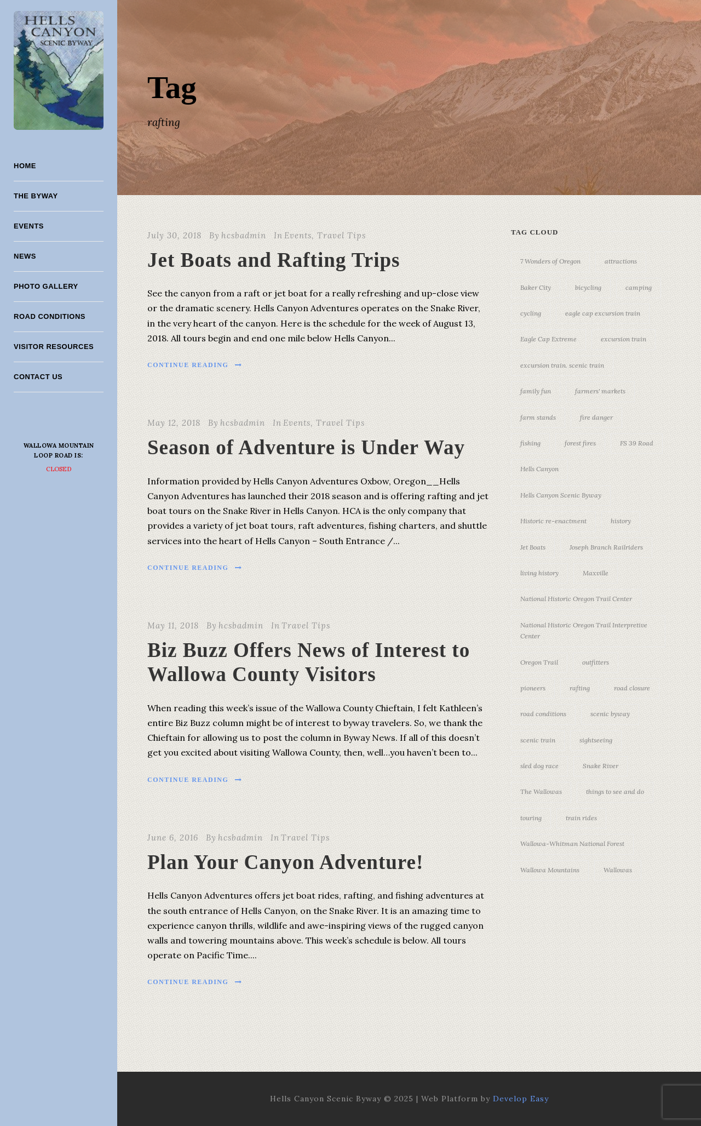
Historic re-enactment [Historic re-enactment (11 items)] (553, 521)
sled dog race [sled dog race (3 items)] (539, 766)
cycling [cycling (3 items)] (530, 313)
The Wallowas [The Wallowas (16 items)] (541, 791)
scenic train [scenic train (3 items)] (537, 740)
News (25, 256)
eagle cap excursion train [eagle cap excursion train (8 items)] (602, 313)
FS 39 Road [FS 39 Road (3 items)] (636, 443)
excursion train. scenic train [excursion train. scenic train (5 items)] (562, 365)
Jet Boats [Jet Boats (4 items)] (532, 547)
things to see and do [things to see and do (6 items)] (615, 791)
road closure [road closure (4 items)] (632, 688)
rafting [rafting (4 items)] (580, 688)
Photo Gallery (46, 286)
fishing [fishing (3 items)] (530, 443)
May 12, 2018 (173, 423)
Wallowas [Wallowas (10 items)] (618, 870)
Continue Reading (195, 365)
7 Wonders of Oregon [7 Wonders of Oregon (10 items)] (550, 261)
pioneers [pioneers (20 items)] (532, 688)
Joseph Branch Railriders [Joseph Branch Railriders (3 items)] (606, 547)
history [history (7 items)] (621, 521)
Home (25, 166)
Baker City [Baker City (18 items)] (535, 287)
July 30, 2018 (174, 235)
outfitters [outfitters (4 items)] (595, 662)
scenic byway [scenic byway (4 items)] (610, 714)
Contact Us (38, 377)
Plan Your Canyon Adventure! (285, 862)
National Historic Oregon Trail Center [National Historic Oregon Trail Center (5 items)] (576, 599)
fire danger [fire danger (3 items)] (596, 417)
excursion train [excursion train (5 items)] (623, 339)
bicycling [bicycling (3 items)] (588, 287)
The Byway (36, 196)
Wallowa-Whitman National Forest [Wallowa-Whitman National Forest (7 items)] (572, 843)
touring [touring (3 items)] (531, 818)
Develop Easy (521, 1099)
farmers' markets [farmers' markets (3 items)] (600, 391)
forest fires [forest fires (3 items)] (580, 443)
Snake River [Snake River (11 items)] (600, 766)
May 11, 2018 (173, 625)
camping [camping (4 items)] (638, 287)
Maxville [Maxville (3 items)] (595, 573)
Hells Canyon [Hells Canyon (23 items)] (539, 469)
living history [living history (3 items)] (539, 573)
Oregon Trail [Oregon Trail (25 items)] (539, 662)
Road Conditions (49, 316)
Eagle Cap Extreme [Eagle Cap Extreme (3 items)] (548, 339)
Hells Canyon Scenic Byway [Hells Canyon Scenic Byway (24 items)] (560, 495)
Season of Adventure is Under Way (306, 447)
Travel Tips (341, 235)
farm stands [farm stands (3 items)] (538, 417)
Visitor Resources (54, 346)
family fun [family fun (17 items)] (535, 391)
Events (29, 226)
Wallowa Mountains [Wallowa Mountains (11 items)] (549, 870)
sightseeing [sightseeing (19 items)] (595, 740)
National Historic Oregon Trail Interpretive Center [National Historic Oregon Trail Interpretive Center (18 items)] (583, 630)
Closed (59, 469)
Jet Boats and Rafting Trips (273, 260)
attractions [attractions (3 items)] (621, 261)
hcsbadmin (243, 235)
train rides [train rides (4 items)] (581, 818)
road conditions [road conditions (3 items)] (543, 714)
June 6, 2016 (172, 837)
